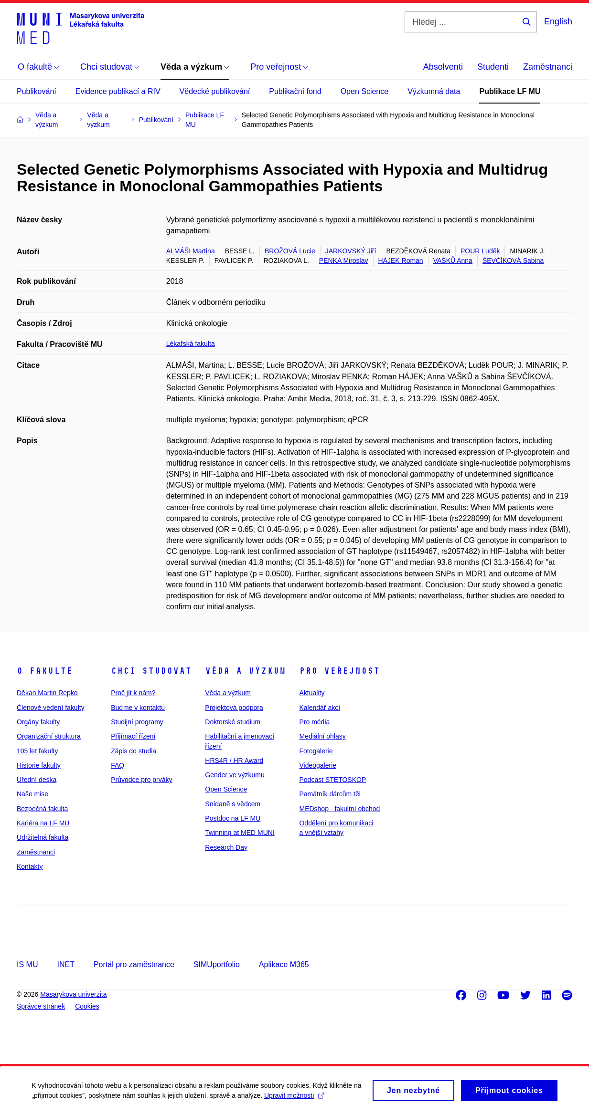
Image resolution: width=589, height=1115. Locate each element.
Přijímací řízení (133, 736)
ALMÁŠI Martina (190, 251)
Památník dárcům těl (329, 794)
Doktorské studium (232, 722)
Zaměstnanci (547, 67)
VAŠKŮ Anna (452, 260)
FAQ (117, 765)
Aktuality (311, 693)
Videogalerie (317, 765)
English (558, 21)
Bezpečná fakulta (42, 809)
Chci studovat (151, 671)
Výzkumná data (433, 91)
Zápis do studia (133, 751)
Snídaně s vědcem (232, 804)
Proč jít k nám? (133, 693)
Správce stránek (41, 1006)
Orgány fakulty (38, 722)
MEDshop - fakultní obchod (339, 809)
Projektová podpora (234, 707)
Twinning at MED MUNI (239, 832)
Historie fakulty (39, 765)
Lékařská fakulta (190, 343)
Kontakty (30, 866)
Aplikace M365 (284, 964)
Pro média (314, 722)
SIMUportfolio (216, 964)
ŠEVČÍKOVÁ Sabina (513, 260)
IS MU (27, 964)
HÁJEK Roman (400, 260)
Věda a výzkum (245, 671)
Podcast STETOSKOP (332, 779)
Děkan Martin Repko (47, 693)
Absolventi (443, 67)
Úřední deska (36, 779)
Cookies (87, 1006)
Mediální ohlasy (322, 736)
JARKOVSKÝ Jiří (350, 251)
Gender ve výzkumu (235, 775)
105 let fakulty (37, 751)
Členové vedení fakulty (51, 707)
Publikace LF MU (509, 91)
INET (65, 964)
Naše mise (32, 794)
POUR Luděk (480, 251)
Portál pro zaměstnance (134, 964)
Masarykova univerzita (73, 994)
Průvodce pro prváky (141, 779)
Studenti (493, 67)
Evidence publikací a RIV (118, 91)
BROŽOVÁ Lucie (290, 251)
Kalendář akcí (319, 707)
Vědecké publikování (215, 91)
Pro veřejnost (339, 671)
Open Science (365, 91)
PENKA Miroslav (343, 260)
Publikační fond (295, 91)
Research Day (226, 847)
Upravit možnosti (305, 1100)
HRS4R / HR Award (234, 760)
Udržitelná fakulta (42, 837)
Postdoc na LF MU (232, 818)
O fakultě (45, 671)
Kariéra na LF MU (43, 823)
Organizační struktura (49, 736)
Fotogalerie (315, 751)
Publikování (36, 91)
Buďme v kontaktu (138, 707)
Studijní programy (137, 722)
